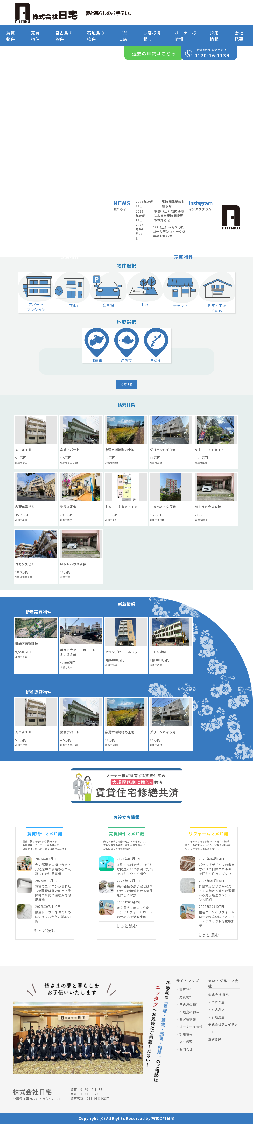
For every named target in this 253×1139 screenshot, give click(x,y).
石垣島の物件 (95, 36)
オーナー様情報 (185, 36)
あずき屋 (214, 1054)
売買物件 (35, 36)
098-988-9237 (98, 1113)
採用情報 (214, 36)
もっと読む (44, 945)
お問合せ (185, 1064)
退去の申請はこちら (154, 53)
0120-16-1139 (211, 55)
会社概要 (239, 36)
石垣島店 (218, 1032)
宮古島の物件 (64, 36)
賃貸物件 (10, 36)
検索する (126, 399)
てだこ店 (123, 36)
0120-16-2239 (91, 1109)
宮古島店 (218, 1024)
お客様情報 (152, 36)
